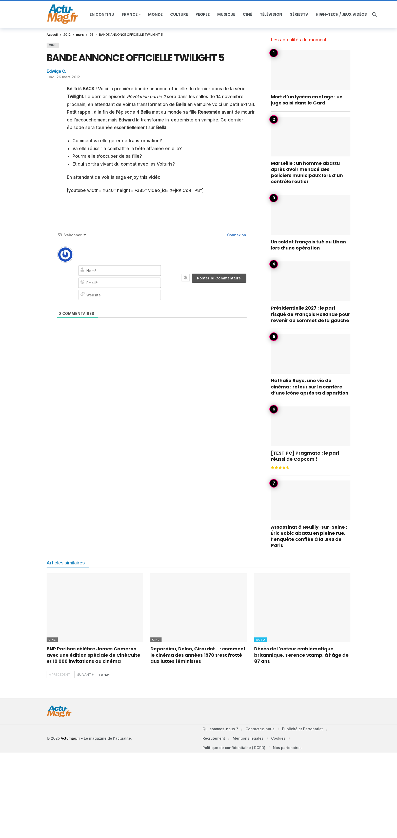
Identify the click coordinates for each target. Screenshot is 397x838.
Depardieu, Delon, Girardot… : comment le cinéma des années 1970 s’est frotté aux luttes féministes (198, 655)
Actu (260, 639)
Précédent (59, 674)
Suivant (85, 674)
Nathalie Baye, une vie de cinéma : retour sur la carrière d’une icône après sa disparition (309, 386)
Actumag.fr (70, 739)
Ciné (52, 45)
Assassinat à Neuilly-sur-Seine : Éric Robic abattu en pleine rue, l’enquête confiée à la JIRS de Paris (309, 536)
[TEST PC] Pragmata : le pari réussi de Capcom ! (305, 456)
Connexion (236, 235)
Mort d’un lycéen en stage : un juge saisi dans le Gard (307, 100)
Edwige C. (56, 71)
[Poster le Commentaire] (219, 278)
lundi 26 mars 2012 (63, 77)
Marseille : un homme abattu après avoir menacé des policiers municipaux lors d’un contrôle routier (307, 172)
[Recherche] (374, 14)
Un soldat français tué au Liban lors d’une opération (308, 245)
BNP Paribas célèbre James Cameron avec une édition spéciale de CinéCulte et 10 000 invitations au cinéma (93, 655)
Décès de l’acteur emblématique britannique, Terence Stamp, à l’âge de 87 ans (301, 655)
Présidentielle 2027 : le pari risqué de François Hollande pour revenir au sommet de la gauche (310, 314)
